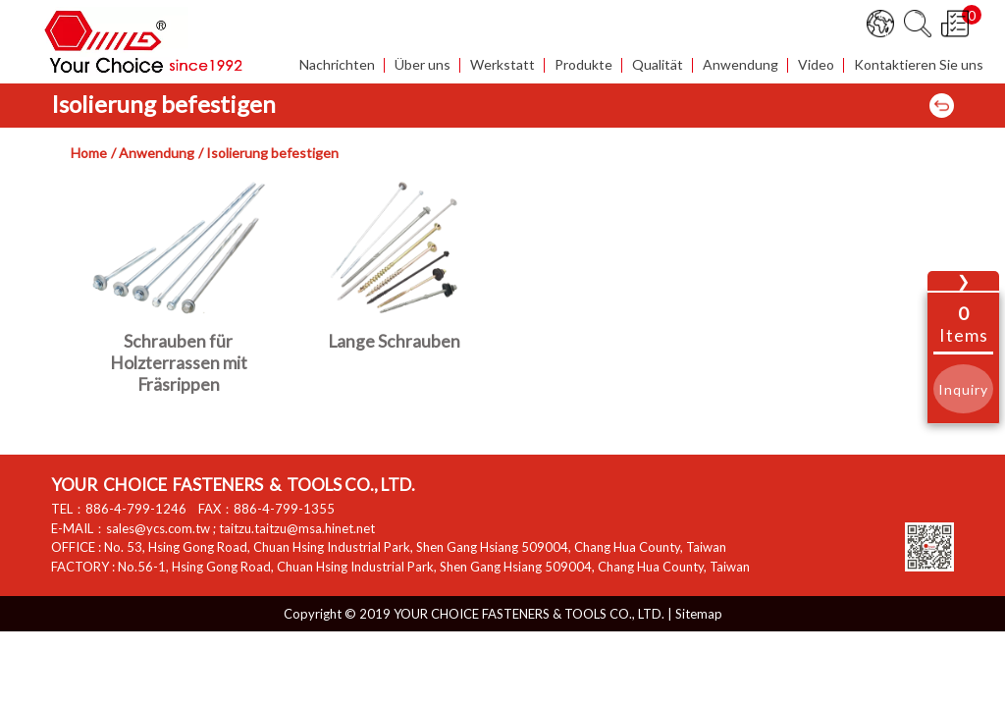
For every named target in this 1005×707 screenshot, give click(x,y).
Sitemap (698, 614)
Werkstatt (502, 65)
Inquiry (963, 389)
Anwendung (740, 65)
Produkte (583, 65)
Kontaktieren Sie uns (918, 65)
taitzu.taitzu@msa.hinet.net (297, 528)
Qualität (657, 65)
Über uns (422, 65)
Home (89, 152)
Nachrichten (337, 65)
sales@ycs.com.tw (158, 528)
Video (816, 65)
